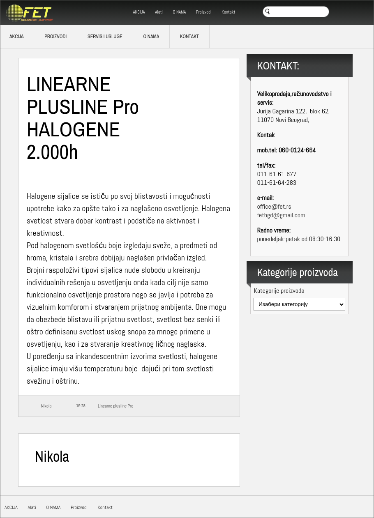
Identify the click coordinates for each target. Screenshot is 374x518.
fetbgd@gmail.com (281, 215)
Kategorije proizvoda (279, 290)
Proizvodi (204, 12)
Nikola (46, 406)
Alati (159, 12)
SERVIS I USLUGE (105, 36)
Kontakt (228, 12)
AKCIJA (139, 12)
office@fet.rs (274, 206)
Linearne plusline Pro (115, 406)
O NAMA (179, 12)
